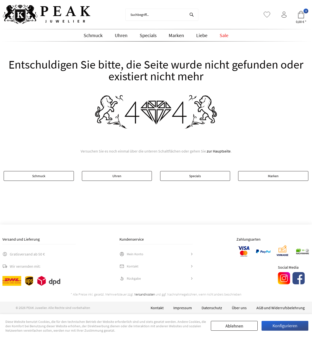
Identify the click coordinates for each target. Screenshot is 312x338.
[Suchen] (192, 15)
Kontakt (128, 266)
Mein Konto (131, 254)
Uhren (116, 176)
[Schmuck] (93, 35)
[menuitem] (161, 15)
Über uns (239, 307)
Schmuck (38, 176)
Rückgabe (130, 278)
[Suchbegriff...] (161, 15)
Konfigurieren (285, 325)
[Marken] (176, 35)
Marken (273, 176)
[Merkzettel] (267, 14)
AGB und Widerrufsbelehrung (280, 307)
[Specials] (148, 35)
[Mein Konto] (284, 14)
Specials (195, 176)
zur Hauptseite (219, 151)
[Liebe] (202, 35)
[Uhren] (121, 35)
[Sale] (224, 35)
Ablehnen (234, 326)
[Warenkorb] (301, 14)
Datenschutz (212, 307)
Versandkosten (144, 294)
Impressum (182, 307)
